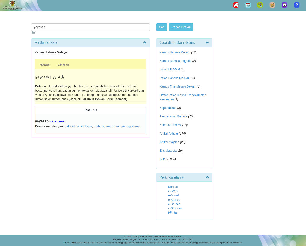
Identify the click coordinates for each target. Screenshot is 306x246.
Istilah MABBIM (170, 69)
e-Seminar (175, 208)
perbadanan (102, 126)
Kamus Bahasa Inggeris (175, 61)
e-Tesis (173, 191)
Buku (163, 159)
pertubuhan (71, 126)
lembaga (86, 126)
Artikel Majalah (169, 142)
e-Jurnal (173, 195)
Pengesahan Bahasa (173, 116)
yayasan (44, 64)
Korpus (173, 187)
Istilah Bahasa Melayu (174, 78)
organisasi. (133, 126)
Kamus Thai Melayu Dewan (178, 86)
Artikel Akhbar (169, 133)
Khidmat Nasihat (171, 125)
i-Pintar (173, 212)
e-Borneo (174, 204)
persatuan (118, 126)
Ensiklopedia (168, 150)
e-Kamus (174, 199)
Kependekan (168, 108)
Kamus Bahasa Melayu (175, 52)
